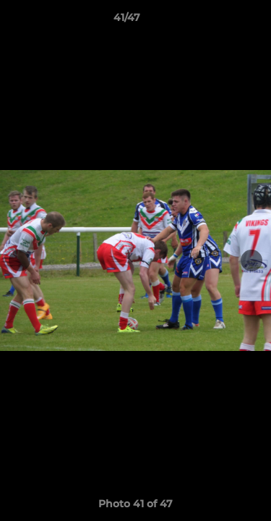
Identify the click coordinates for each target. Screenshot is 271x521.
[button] (219, 20)
